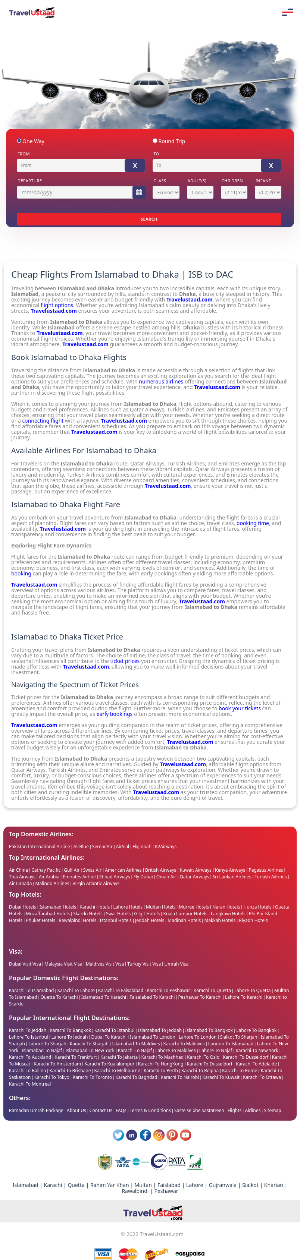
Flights (234, 1110)
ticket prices (125, 660)
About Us (76, 1110)
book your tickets (240, 708)
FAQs (121, 1110)
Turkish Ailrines (271, 877)
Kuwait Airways (196, 870)
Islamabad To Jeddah (160, 1030)
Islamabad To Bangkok (209, 1030)
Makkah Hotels (219, 920)
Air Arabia (49, 877)
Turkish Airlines (185, 463)
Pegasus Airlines (266, 870)
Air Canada (20, 883)
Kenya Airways (230, 870)
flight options (57, 305)
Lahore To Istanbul (28, 1037)
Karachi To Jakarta (119, 1057)
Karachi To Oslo (204, 1057)
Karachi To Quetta (212, 990)
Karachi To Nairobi (180, 1077)
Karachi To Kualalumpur (109, 1064)
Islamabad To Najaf (42, 1050)
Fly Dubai (143, 877)
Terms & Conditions (150, 1110)
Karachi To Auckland (30, 1057)
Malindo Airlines (52, 883)
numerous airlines (161, 381)
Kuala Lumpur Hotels (185, 913)
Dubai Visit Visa (25, 964)
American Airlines (123, 870)
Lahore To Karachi (243, 997)
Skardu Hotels (87, 913)
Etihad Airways (114, 877)
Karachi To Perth (161, 1070)
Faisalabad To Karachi (152, 997)
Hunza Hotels (257, 907)
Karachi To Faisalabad (120, 990)
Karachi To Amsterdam (57, 1064)
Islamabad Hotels (58, 907)
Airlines (252, 1110)
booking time (253, 523)
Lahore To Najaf (215, 1050)
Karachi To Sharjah (90, 1043)
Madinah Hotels (184, 920)
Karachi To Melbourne (117, 1070)
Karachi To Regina (200, 1070)
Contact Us (101, 1110)
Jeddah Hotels (149, 920)
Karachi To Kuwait (221, 1077)
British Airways (160, 870)
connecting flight (42, 420)
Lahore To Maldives (176, 1050)
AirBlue (82, 846)
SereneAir (102, 846)
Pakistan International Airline (39, 846)
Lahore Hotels (128, 907)
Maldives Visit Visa (105, 964)
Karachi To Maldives (184, 1043)
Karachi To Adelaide (256, 1064)
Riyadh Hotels (253, 920)
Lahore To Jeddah (70, 1037)
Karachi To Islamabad (31, 990)
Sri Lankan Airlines (232, 877)
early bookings (115, 713)
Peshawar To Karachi (200, 997)
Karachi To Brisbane (70, 1070)
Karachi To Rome (239, 1070)
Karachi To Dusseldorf (245, 1057)
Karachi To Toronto (92, 1077)
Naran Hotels (226, 907)
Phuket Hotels (40, 920)
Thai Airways (22, 877)
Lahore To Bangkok (256, 1030)
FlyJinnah (141, 846)
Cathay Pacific (45, 870)
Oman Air (166, 877)
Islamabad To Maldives (136, 1043)
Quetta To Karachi (59, 997)
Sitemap (272, 1110)
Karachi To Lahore (76, 990)
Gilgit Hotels (147, 913)
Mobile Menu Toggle (287, 12)
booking (21, 573)
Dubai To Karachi (109, 1037)
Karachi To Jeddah (27, 1030)
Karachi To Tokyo (51, 1077)
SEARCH (149, 219)
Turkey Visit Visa (144, 964)
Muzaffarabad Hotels (48, 913)
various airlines (96, 590)
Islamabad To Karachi (103, 997)
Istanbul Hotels (115, 920)
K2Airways (165, 846)
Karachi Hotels (94, 907)
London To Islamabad (231, 1043)
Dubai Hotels (22, 907)
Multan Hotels (160, 907)
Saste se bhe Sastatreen (199, 1110)
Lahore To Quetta (252, 990)
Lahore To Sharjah (48, 1043)
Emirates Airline (79, 877)
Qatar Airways (147, 463)
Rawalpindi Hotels (77, 920)
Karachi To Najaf (135, 1050)
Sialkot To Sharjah (239, 1037)
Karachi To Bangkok (70, 1030)
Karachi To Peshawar (168, 990)
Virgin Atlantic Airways (96, 883)
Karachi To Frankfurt (75, 1057)
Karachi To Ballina (27, 1070)
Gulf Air (71, 870)
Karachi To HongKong (161, 1064)
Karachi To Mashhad (163, 1057)
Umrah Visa (176, 964)
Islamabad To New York (90, 1050)
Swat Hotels (118, 913)
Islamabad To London (153, 1037)
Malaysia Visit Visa (63, 964)
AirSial (123, 846)
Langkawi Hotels (228, 913)
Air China (18, 870)
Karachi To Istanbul (114, 1030)
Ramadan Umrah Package (36, 1110)
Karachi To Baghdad (136, 1077)
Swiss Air (92, 870)
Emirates (229, 463)
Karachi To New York (256, 1050)
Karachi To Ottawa (262, 1077)
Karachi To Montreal (30, 1084)
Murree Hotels (194, 907)
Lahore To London (198, 1037)
